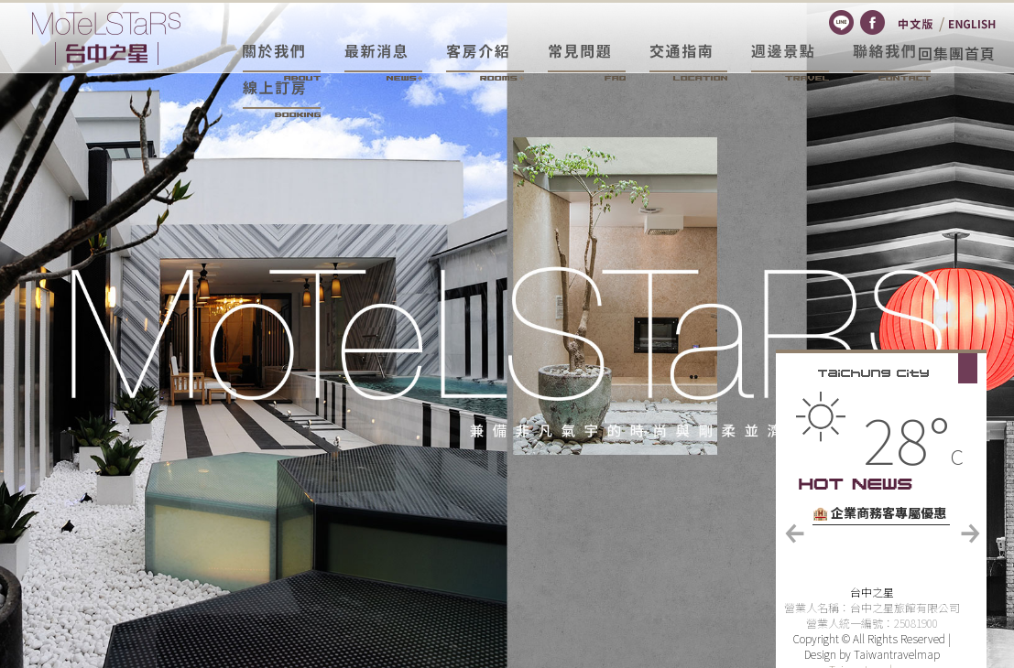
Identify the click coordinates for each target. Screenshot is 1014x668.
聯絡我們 (892, 62)
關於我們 (282, 62)
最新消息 (383, 62)
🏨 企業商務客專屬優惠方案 (879, 514)
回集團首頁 (957, 53)
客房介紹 (485, 62)
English (972, 24)
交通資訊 (688, 62)
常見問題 (587, 62)
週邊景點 (790, 62)
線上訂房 (282, 99)
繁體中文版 (915, 24)
